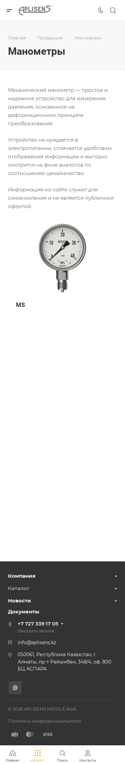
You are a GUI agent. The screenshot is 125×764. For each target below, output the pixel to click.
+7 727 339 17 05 (38, 623)
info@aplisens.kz (37, 642)
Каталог (19, 588)
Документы (23, 611)
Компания (21, 576)
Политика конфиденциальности (44, 721)
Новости (19, 600)
